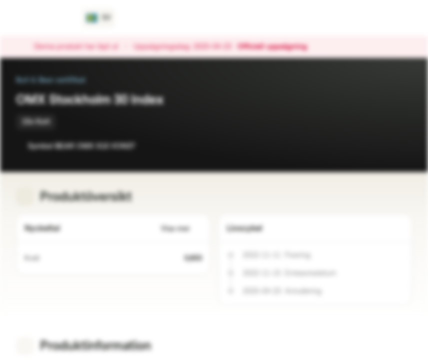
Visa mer (181, 228)
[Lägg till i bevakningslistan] (382, 146)
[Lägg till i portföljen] (402, 146)
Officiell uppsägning (277, 47)
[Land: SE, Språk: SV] (98, 18)
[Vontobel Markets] (43, 18)
